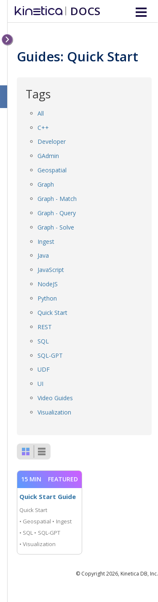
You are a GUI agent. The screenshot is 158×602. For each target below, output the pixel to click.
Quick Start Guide (47, 496)
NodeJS (47, 284)
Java (43, 255)
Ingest (45, 242)
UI (40, 384)
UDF (43, 369)
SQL (43, 341)
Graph (45, 184)
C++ (43, 128)
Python (47, 298)
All (40, 113)
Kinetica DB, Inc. (139, 573)
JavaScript (50, 270)
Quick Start (52, 313)
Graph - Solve (55, 227)
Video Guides (55, 398)
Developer (51, 141)
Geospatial (52, 170)
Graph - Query (56, 213)
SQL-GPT (50, 355)
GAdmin (48, 156)
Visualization (54, 412)
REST (44, 327)
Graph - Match (57, 199)
